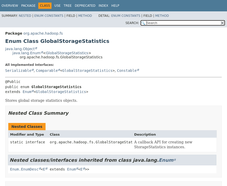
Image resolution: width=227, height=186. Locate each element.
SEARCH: (132, 23)
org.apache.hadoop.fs (43, 33)
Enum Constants (48, 16)
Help (115, 5)
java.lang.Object (20, 49)
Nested (25, 16)
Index (103, 5)
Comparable (47, 70)
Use (57, 5)
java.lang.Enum (26, 53)
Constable (127, 70)
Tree (68, 5)
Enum (27, 92)
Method (85, 16)
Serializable (18, 70)
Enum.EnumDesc (24, 169)
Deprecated (85, 5)
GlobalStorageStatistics (67, 53)
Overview (10, 5)
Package (28, 5)
